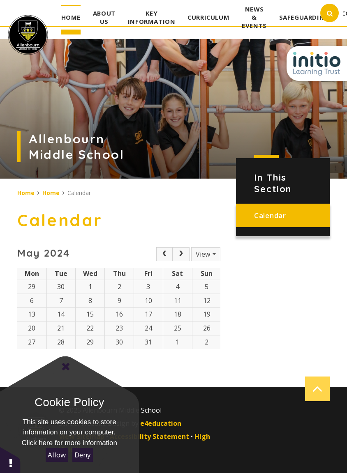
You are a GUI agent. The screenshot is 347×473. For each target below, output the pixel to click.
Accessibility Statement (149, 436)
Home (26, 193)
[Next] (181, 254)
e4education (160, 423)
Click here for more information (69, 443)
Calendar (270, 215)
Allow (57, 454)
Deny (82, 454)
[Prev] (164, 254)
